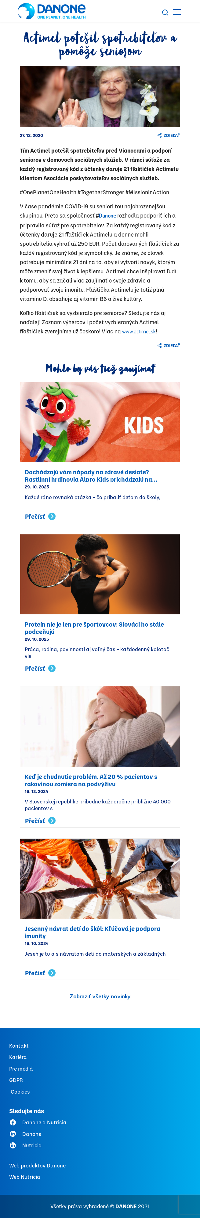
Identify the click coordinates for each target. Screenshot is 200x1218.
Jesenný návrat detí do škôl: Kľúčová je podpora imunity (92, 932)
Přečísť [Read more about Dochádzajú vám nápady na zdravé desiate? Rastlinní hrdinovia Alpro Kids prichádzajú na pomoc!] (40, 516)
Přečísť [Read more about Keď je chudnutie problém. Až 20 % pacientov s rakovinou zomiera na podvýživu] (40, 820)
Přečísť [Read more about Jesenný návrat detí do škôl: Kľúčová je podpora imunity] (40, 973)
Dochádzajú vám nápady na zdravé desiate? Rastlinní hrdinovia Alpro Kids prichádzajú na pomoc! (88, 475)
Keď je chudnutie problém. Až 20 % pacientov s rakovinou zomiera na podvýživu (91, 780)
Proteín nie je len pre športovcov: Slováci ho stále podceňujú (94, 627)
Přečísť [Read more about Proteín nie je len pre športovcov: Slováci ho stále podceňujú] (40, 668)
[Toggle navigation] (177, 12)
